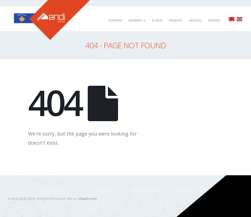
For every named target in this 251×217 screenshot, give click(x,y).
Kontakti (214, 20)
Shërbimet (135, 20)
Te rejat (157, 20)
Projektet (175, 20)
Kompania (115, 20)
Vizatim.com (87, 199)
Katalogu (195, 20)
